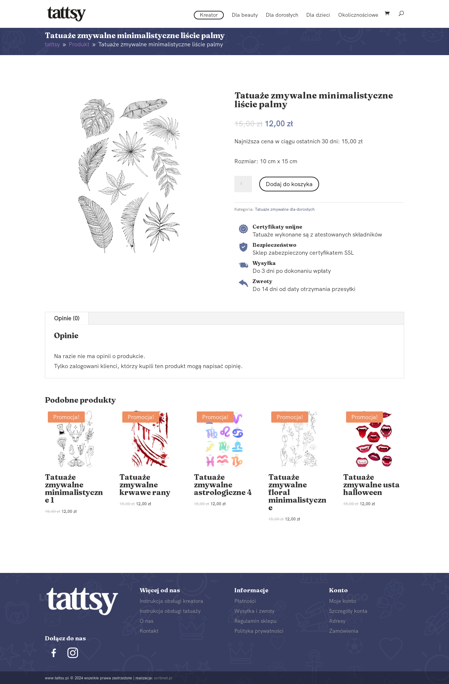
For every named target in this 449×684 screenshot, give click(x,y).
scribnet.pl (163, 678)
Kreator (209, 14)
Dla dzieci (318, 15)
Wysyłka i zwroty (254, 611)
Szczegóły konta (348, 611)
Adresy (337, 620)
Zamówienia (343, 630)
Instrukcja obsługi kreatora (171, 601)
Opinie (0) (66, 318)
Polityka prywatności (259, 630)
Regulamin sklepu (255, 620)
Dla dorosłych (282, 15)
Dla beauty (245, 15)
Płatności (245, 601)
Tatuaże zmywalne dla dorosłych (285, 209)
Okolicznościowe (358, 15)
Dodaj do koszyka (289, 184)
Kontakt (149, 630)
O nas (146, 620)
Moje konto (342, 601)
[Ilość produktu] (243, 184)
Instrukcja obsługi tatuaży (170, 611)
